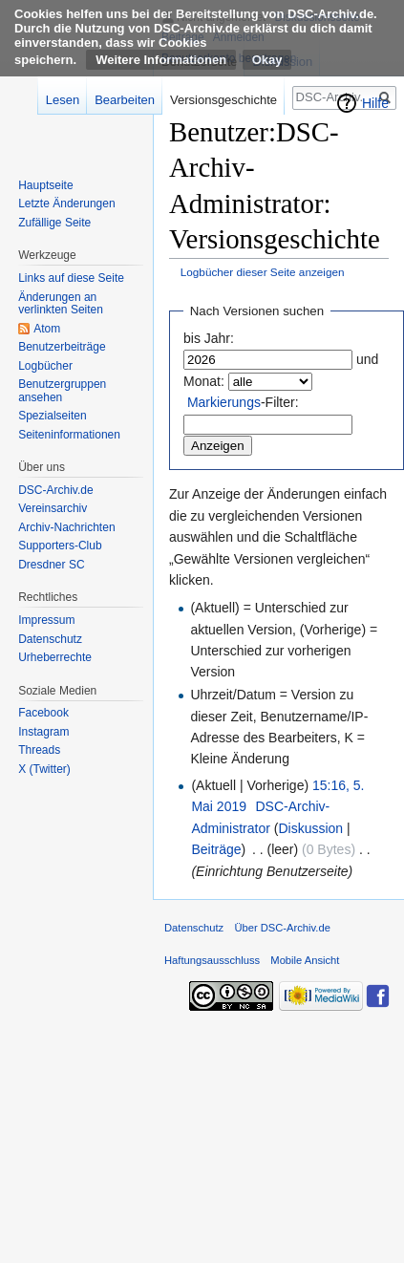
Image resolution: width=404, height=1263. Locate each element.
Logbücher (45, 366)
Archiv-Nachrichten (66, 527)
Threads (39, 750)
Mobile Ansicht (304, 960)
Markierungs (224, 402)
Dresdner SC (51, 564)
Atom (46, 328)
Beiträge (216, 849)
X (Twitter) (44, 769)
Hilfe (375, 103)
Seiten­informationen (69, 434)
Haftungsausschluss (212, 960)
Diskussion (310, 828)
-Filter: (243, 402)
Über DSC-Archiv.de (282, 927)
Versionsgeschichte (223, 100)
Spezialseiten (52, 415)
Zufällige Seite (54, 222)
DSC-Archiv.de (55, 490)
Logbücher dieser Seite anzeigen (263, 272)
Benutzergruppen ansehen (62, 390)
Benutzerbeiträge (61, 346)
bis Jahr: (208, 338)
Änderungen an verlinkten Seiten (60, 303)
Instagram (43, 732)
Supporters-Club (59, 545)
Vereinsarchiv (52, 508)
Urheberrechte (55, 657)
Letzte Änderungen (66, 203)
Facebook (43, 712)
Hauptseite (45, 185)
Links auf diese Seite (71, 278)
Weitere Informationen (161, 60)
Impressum (46, 620)
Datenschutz (50, 639)
